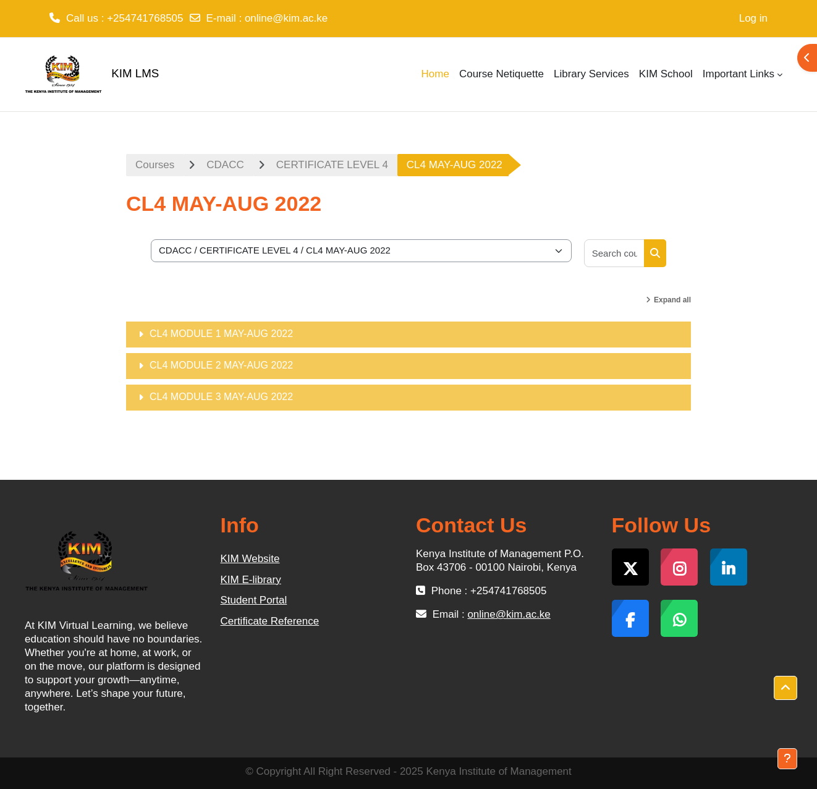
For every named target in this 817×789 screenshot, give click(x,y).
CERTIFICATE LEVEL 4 (332, 165)
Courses (154, 165)
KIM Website (250, 559)
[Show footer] (787, 758)
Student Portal (254, 600)
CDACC (224, 165)
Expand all (672, 300)
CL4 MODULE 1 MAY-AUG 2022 (221, 333)
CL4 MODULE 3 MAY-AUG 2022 (221, 396)
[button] (785, 688)
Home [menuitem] (435, 74)
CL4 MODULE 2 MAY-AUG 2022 (221, 365)
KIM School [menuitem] (666, 74)
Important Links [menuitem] (738, 74)
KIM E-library (251, 580)
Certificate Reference (270, 621)
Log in (753, 18)
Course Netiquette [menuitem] (501, 74)
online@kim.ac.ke (286, 18)
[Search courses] (614, 253)
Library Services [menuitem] (591, 74)
